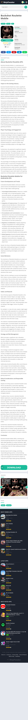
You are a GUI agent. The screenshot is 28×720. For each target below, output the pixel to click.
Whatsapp (24, 52)
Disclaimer (17, 656)
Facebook (3, 52)
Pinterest (14, 52)
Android (6, 13)
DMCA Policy (11, 656)
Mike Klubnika (18, 28)
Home (2, 13)
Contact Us (8, 654)
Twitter (8, 52)
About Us (3, 654)
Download (6, 40)
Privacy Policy (15, 654)
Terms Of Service (23, 654)
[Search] (14, 7)
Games (8, 23)
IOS (12, 23)
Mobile (3, 505)
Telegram (19, 52)
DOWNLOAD (11, 467)
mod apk (9, 505)
